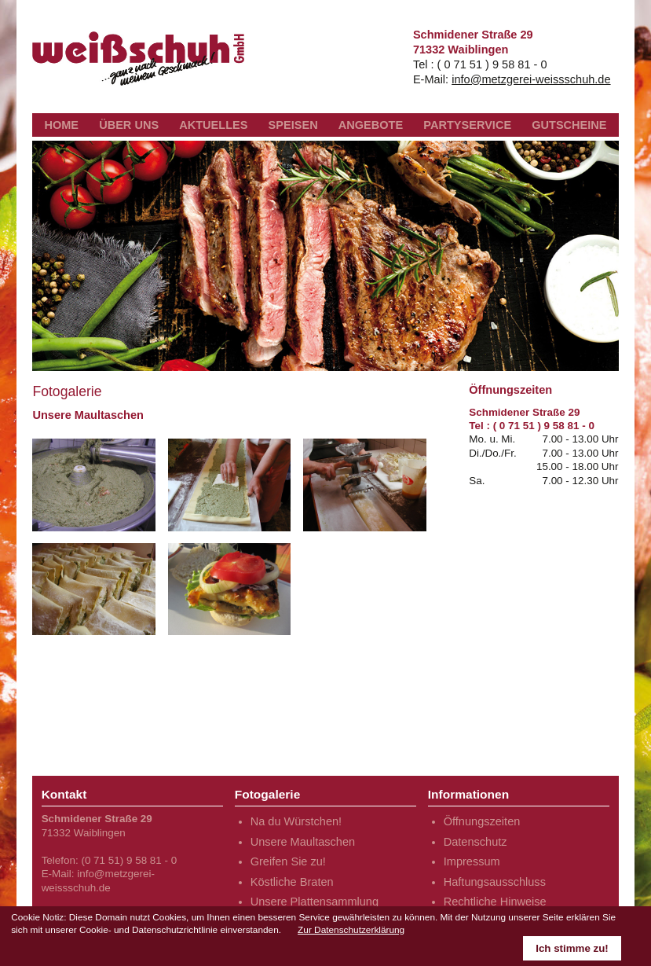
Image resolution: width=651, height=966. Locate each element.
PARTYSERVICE (467, 125)
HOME (61, 125)
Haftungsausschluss (495, 882)
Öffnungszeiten (482, 821)
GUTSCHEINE (569, 125)
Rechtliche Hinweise (495, 901)
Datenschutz (475, 842)
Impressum (472, 861)
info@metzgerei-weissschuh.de (531, 79)
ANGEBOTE (370, 125)
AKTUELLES (213, 125)
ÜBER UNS (129, 125)
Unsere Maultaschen (303, 842)
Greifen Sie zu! (288, 861)
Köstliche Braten (292, 882)
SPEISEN (293, 125)
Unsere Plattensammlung (315, 901)
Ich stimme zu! (572, 948)
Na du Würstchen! (296, 821)
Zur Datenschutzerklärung (351, 929)
